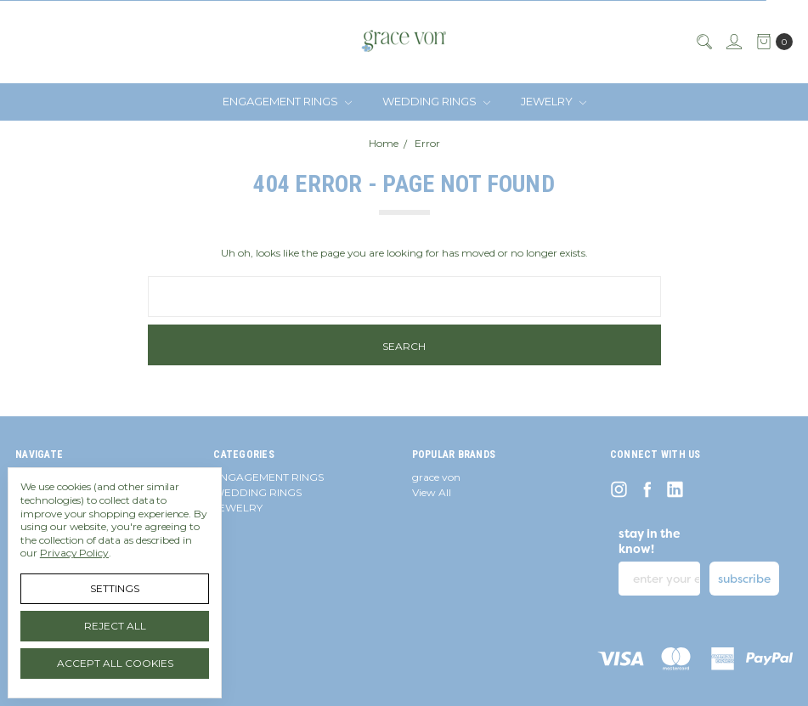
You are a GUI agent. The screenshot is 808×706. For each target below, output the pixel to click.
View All (431, 492)
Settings (114, 588)
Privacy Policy (74, 552)
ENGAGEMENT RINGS (287, 101)
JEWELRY (553, 101)
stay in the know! (650, 541)
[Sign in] (733, 41)
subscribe (744, 578)
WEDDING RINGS (436, 101)
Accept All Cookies (115, 663)
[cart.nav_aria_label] (771, 41)
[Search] (703, 41)
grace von (436, 477)
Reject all (115, 625)
